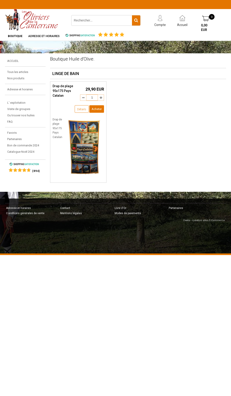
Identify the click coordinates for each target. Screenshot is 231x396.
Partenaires (14, 139)
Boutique (15, 36)
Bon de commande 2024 (23, 145)
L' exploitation (16, 102)
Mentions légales (71, 213)
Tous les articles (17, 72)
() (36, 171)
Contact (65, 208)
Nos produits (15, 78)
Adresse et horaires (44, 36)
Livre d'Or (120, 208)
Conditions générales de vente (25, 213)
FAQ (10, 121)
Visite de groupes (18, 109)
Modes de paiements (128, 213)
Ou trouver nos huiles (21, 115)
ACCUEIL (13, 61)
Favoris (12, 132)
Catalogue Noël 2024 (20, 151)
